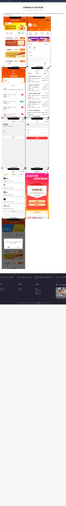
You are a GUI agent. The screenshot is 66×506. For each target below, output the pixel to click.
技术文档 (59, 1)
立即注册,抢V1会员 (47, 1)
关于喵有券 (20, 288)
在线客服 (19, 290)
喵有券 (36, 288)
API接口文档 (2, 288)
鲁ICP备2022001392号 (34, 302)
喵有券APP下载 (38, 292)
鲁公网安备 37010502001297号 (44, 302)
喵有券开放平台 (38, 290)
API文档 (54, 1)
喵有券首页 (4, 1)
